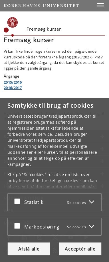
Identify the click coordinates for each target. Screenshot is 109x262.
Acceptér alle (80, 249)
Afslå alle (29, 249)
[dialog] (54, 180)
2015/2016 (13, 82)
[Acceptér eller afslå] (18, 201)
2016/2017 (13, 87)
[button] (100, 5)
